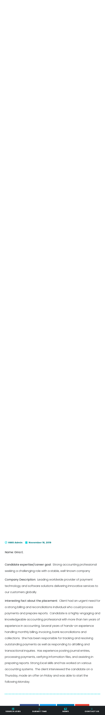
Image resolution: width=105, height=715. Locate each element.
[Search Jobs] (13, 709)
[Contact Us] (92, 709)
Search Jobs (13, 711)
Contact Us (92, 711)
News (65, 711)
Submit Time (39, 711)
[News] (65, 709)
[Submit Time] (39, 709)
